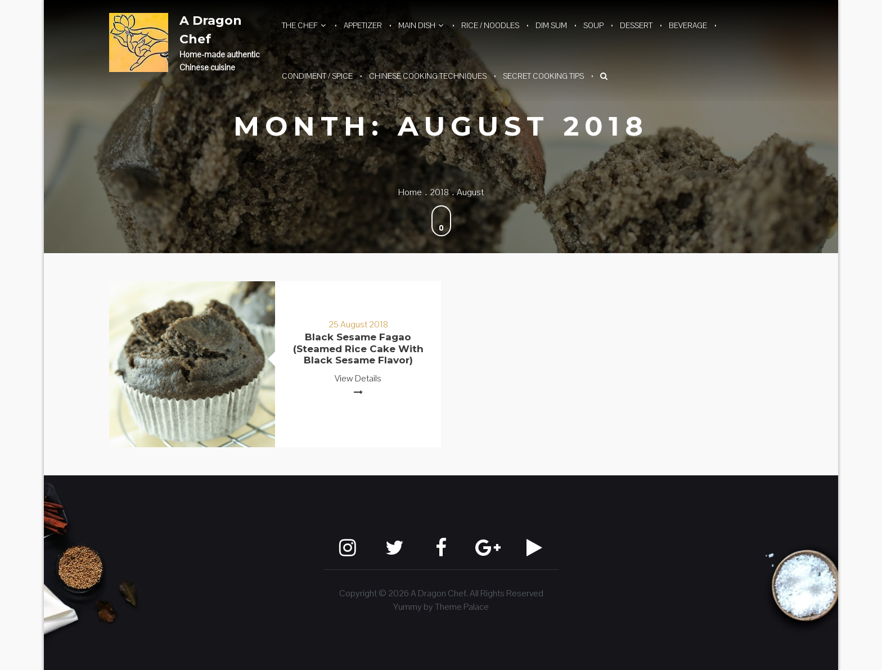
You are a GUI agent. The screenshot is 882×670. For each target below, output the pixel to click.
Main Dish (416, 25)
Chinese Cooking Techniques (428, 76)
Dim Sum (551, 25)
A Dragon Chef (210, 30)
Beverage (688, 25)
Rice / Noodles (490, 25)
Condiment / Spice (317, 76)
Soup (593, 25)
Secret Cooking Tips (543, 76)
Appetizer (363, 25)
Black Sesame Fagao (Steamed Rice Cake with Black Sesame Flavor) (358, 348)
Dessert (636, 25)
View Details (358, 378)
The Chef (300, 25)
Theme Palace (462, 607)
